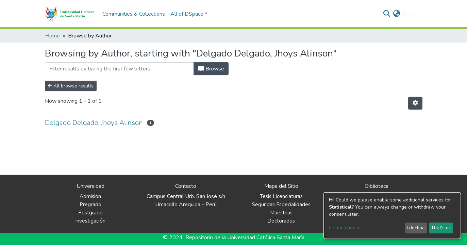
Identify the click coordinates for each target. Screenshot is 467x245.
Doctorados (281, 220)
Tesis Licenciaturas (281, 196)
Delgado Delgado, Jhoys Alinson (94, 122)
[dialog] (392, 215)
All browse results (71, 86)
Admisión (90, 196)
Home (52, 35)
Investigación (90, 220)
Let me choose (345, 228)
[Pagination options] (415, 103)
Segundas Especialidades (281, 204)
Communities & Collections (133, 14)
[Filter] (119, 68)
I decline (416, 228)
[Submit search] (386, 14)
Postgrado (90, 212)
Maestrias (281, 212)
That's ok (441, 228)
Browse (211, 68)
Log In (410, 14)
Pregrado (90, 204)
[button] (396, 14)
